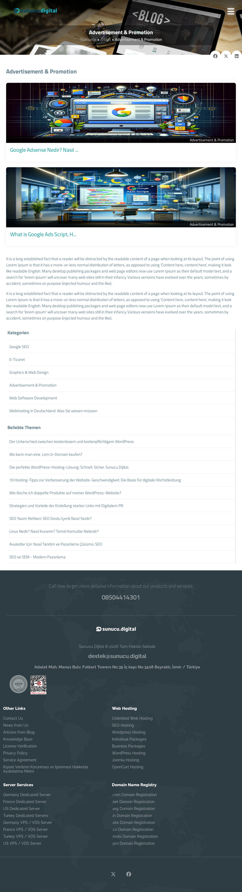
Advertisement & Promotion (212, 140)
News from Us (15, 725)
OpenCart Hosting (127, 767)
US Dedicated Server (21, 809)
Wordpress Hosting (129, 732)
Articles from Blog (19, 732)
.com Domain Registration (134, 795)
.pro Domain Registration (133, 843)
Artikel (105, 39)
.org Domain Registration (133, 809)
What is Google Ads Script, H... (43, 234)
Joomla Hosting (125, 760)
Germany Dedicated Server (27, 795)
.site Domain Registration (133, 822)
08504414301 (121, 597)
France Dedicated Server (24, 802)
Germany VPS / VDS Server (27, 822)
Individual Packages (129, 739)
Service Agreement (20, 760)
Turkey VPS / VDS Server (25, 836)
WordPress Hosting (129, 753)
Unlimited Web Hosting (132, 718)
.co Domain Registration (132, 829)
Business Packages (128, 746)
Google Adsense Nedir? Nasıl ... (44, 150)
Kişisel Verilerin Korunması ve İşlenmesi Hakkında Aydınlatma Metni (45, 769)
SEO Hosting (123, 725)
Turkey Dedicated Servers (25, 815)
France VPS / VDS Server (25, 829)
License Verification (20, 746)
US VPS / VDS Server (22, 843)
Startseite (88, 39)
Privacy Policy (15, 753)
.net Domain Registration (133, 802)
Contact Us (13, 718)
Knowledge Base (18, 739)
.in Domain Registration (132, 815)
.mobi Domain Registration (135, 836)
